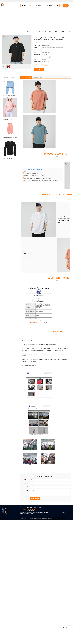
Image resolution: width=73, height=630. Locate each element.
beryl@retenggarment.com (29, 509)
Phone (26, 483)
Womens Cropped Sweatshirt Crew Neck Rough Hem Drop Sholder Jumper (10, 97)
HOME (24, 5)
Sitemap (63, 512)
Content (25, 490)
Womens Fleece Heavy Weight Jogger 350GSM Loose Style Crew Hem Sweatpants (10, 138)
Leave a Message (35, 498)
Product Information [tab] (26, 77)
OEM (29, 5)
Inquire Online (38, 69)
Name (26, 479)
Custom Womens (48, 5)
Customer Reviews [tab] (38, 77)
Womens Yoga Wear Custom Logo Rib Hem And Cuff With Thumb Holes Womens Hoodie (10, 120)
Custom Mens (37, 5)
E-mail (26, 487)
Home (23, 31)
